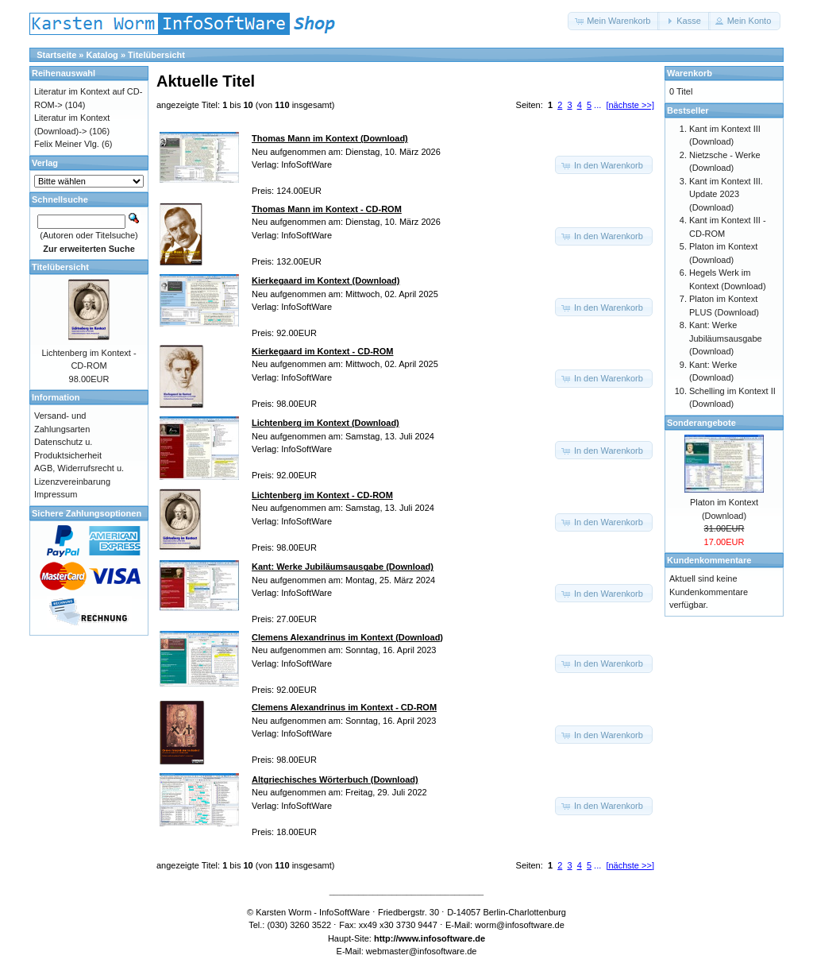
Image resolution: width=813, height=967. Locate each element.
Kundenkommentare (709, 560)
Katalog (102, 55)
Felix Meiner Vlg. (66, 144)
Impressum (55, 494)
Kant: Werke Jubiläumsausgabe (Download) (725, 338)
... (597, 105)
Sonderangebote (701, 422)
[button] (614, 21)
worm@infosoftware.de (519, 925)
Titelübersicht (156, 55)
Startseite (56, 55)
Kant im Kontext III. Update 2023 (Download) (726, 194)
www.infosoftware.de (442, 938)
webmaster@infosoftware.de (421, 951)
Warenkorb (689, 73)
